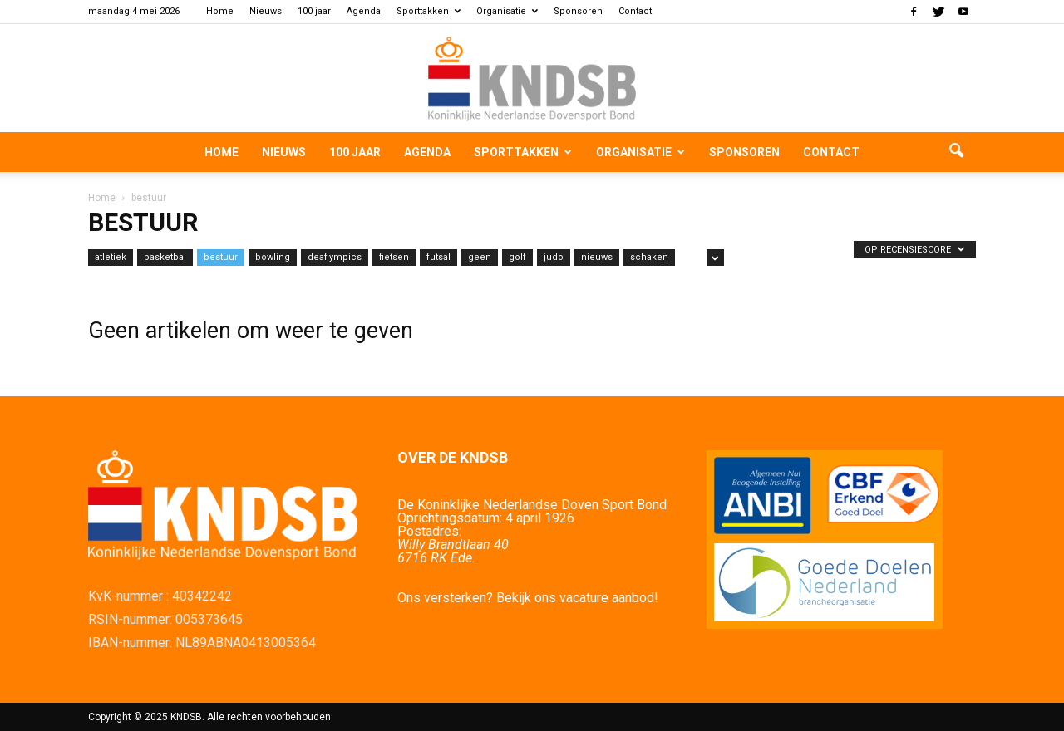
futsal (438, 257)
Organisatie (507, 11)
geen (479, 257)
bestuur (221, 257)
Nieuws (265, 11)
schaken (649, 257)
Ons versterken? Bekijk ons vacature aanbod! (527, 598)
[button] (956, 152)
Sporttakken (429, 11)
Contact (635, 11)
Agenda (364, 11)
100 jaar (314, 11)
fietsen (394, 257)
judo (554, 257)
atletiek (110, 257)
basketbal (165, 257)
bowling (272, 257)
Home (220, 11)
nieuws (597, 257)
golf (517, 257)
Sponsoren (578, 11)
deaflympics (335, 257)
